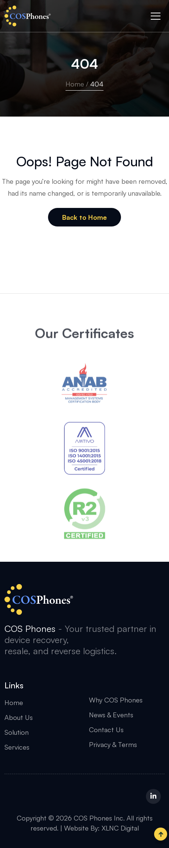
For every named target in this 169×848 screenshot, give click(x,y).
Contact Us (106, 729)
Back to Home (84, 217)
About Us (18, 717)
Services (16, 747)
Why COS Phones (116, 700)
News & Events (111, 715)
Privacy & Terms (113, 744)
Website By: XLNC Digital (101, 828)
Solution (16, 732)
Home (75, 84)
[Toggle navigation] (156, 16)
